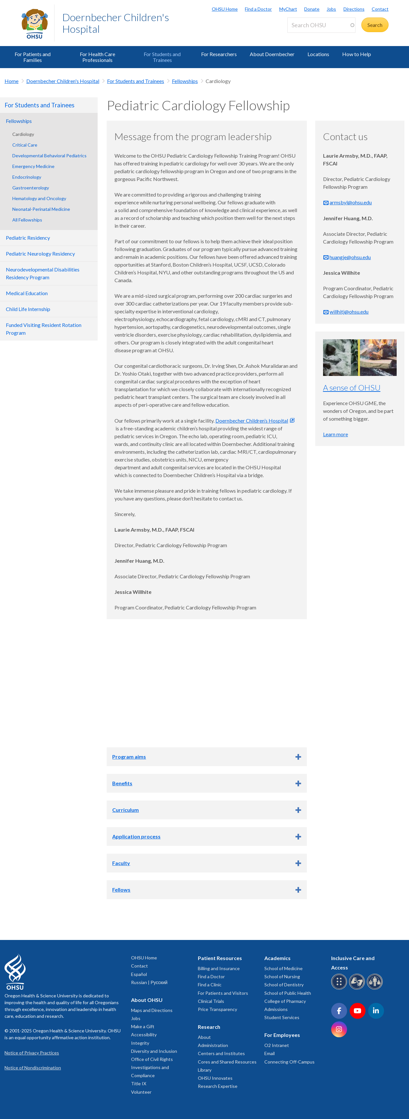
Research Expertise (217, 1086)
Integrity (140, 1043)
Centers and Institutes (221, 1053)
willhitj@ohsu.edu (349, 311)
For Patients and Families (33, 57)
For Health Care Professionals (97, 57)
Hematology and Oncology (39, 198)
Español (139, 974)
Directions (354, 9)
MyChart (288, 9)
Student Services (281, 1017)
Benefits (122, 783)
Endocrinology (26, 177)
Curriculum (125, 810)
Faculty (121, 863)
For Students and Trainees (162, 57)
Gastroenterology (30, 187)
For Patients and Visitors (223, 993)
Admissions (276, 1009)
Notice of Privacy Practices (32, 1052)
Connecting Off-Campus (289, 1062)
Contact (380, 9)
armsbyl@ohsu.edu (351, 202)
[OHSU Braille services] (340, 988)
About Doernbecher (272, 54)
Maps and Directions (152, 1010)
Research (209, 1027)
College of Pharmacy (285, 1001)
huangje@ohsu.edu (350, 257)
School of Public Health (287, 993)
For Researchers (219, 54)
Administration (213, 1045)
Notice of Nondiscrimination (33, 1067)
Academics (277, 958)
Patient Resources (220, 958)
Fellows (121, 889)
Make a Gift (142, 1026)
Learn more (335, 434)
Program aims (129, 756)
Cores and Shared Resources (227, 1062)
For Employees (282, 1035)
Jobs (331, 9)
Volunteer (141, 1092)
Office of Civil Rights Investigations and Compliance (152, 1067)
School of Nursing (282, 976)
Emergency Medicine (33, 166)
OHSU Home (225, 9)
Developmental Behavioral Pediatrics (49, 155)
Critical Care (24, 145)
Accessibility (144, 1034)
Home (11, 81)
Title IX (138, 1083)
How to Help (356, 54)
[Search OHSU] (321, 25)
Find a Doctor (258, 9)
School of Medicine (283, 968)
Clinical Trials (211, 1001)
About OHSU (146, 1000)
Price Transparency (217, 1009)
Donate (311, 9)
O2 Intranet (276, 1045)
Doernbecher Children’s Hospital (251, 420)
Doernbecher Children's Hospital (115, 23)
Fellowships (185, 81)
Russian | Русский (149, 982)
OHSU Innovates (215, 1078)
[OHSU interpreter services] (376, 988)
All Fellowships (27, 220)
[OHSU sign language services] (358, 988)
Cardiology (23, 134)
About (204, 1037)
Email (269, 1053)
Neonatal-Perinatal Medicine (41, 209)
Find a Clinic (210, 984)
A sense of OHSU (351, 387)
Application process (136, 836)
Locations (318, 54)
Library (204, 1070)
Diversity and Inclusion (154, 1051)
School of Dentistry (284, 984)
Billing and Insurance (219, 968)
